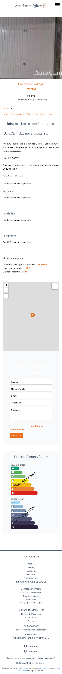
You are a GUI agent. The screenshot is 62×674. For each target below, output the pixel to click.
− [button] (6, 289)
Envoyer (16, 435)
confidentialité (43, 668)
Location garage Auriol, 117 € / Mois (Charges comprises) (27, 114)
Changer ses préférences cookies (21, 658)
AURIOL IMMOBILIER (31, 610)
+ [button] (6, 285)
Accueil (6, 108)
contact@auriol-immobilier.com (31, 629)
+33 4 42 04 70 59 (31, 626)
